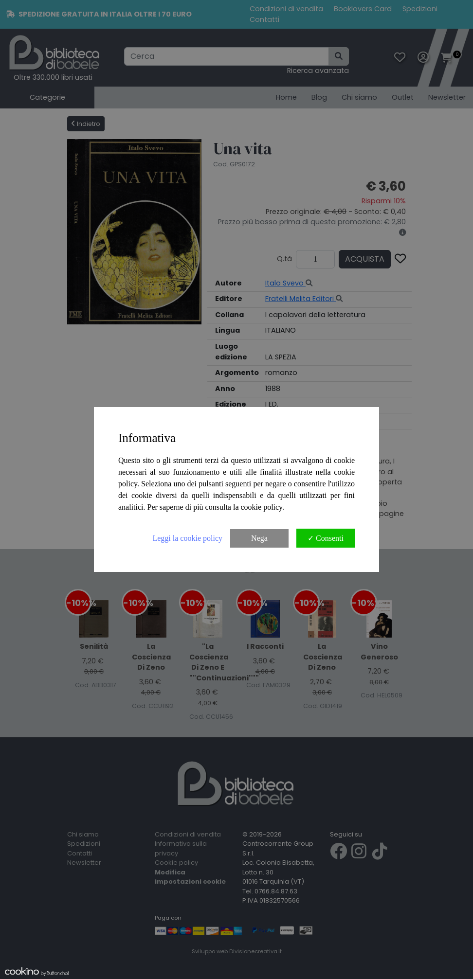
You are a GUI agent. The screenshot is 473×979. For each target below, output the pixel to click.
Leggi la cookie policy (187, 538)
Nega (259, 538)
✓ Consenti (326, 538)
